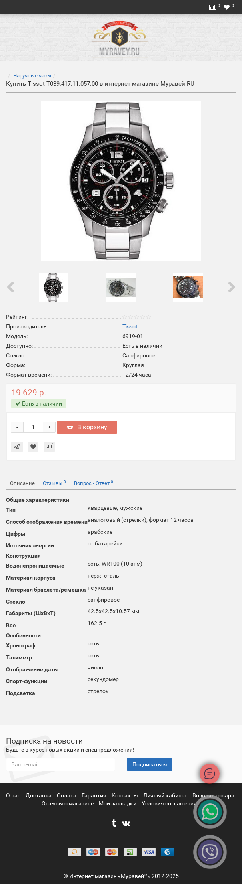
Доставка (39, 795)
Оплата (67, 795)
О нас (14, 795)
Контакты (125, 795)
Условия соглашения (169, 803)
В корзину (87, 427)
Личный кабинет (165, 795)
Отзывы (54, 482)
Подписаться (149, 764)
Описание (22, 483)
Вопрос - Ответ (93, 482)
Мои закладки (117, 803)
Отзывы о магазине (68, 803)
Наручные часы (32, 76)
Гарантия (95, 795)
